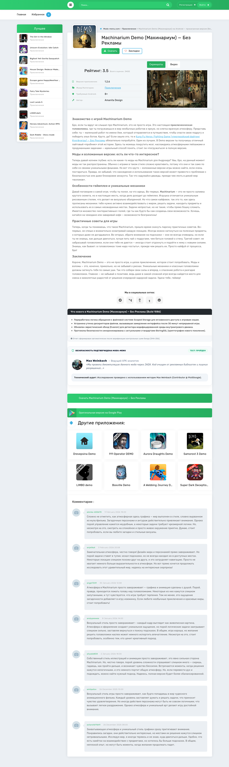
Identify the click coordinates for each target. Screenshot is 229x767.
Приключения (113, 88)
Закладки (132, 51)
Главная (21, 14)
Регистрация (187, 5)
